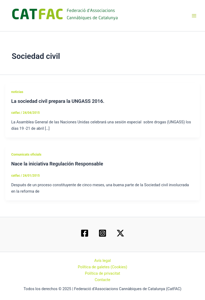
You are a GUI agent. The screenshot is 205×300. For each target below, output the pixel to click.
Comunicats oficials (26, 154)
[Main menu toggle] (194, 15)
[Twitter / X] (120, 233)
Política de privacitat (102, 273)
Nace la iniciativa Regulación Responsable (57, 164)
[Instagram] (102, 233)
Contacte (103, 279)
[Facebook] (85, 233)
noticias (17, 92)
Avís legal (102, 260)
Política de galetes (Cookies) (102, 267)
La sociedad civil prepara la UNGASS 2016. (57, 101)
